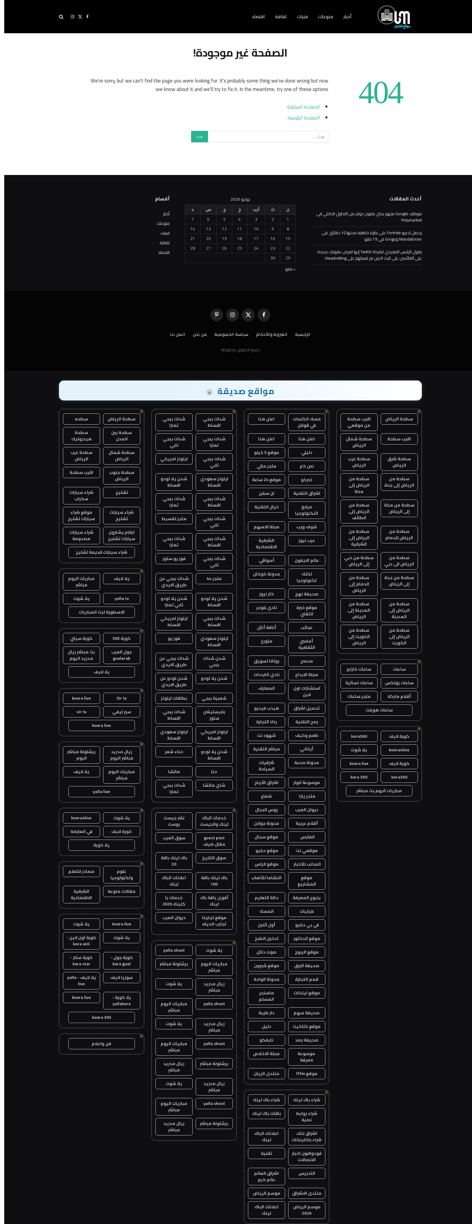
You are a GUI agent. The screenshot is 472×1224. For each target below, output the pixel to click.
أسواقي (262, 560)
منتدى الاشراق (302, 1193)
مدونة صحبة (302, 762)
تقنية (262, 1153)
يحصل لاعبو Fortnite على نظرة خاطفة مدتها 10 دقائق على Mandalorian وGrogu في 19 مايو (367, 236)
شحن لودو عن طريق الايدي (169, 681)
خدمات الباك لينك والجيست (210, 821)
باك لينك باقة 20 (170, 861)
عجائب (302, 627)
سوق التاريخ (210, 858)
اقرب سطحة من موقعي (354, 422)
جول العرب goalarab (117, 655)
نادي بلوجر (262, 607)
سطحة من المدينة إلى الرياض (354, 610)
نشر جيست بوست (169, 821)
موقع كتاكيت (302, 1026)
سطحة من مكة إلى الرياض (395, 508)
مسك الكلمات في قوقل (302, 422)
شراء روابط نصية (302, 1116)
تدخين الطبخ (262, 938)
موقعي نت (302, 850)
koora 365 (97, 1017)
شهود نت (262, 735)
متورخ (262, 641)
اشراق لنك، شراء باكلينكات (302, 1136)
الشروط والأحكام (267, 334)
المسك (262, 911)
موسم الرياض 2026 (302, 1210)
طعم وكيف (302, 735)
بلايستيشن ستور (210, 715)
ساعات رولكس (395, 683)
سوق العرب (169, 838)
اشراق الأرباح (262, 782)
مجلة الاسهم (262, 527)
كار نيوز (262, 594)
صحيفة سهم (302, 1013)
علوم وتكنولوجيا (117, 874)
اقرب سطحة (395, 439)
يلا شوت (355, 750)
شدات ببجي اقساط (210, 422)
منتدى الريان (262, 1073)
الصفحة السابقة (299, 106)
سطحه (77, 419)
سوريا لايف (117, 977)
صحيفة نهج (302, 594)
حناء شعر (170, 752)
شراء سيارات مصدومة (77, 535)
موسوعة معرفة (302, 1057)
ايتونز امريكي (170, 459)
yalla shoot (170, 950)
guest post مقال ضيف (210, 841)
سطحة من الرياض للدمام (395, 534)
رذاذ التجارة (262, 722)
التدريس (302, 1173)
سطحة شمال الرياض (355, 442)
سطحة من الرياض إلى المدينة (395, 610)
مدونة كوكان (262, 574)
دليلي (302, 452)
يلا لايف (117, 578)
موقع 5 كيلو (262, 452)
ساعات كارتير (354, 669)
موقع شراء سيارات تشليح (77, 515)
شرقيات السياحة (262, 766)
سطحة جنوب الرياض (117, 475)
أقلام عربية (302, 823)
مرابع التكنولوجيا (302, 510)
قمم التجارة (302, 979)
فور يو (170, 638)
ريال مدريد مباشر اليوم (117, 755)
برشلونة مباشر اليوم (77, 755)
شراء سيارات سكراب (77, 495)
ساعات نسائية (355, 683)
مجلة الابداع (302, 674)
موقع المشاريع (302, 881)
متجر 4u (209, 578)
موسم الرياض (262, 1193)
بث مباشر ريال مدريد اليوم (77, 655)
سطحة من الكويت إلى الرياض (355, 636)
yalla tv (117, 598)
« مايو (286, 269)
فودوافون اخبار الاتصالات (302, 1156)
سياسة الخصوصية (227, 334)
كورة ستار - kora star (77, 961)
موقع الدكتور (302, 938)
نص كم (302, 466)
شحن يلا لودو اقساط (169, 482)
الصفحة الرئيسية (299, 117)
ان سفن (262, 493)
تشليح (117, 492)
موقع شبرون (262, 966)
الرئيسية (298, 334)
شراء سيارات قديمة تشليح (97, 552)
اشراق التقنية (302, 493)
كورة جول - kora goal (117, 961)
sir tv (77, 712)
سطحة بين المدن (117, 436)
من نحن (196, 334)
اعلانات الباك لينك (262, 1136)
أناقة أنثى (262, 627)
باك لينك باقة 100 (210, 881)
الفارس (302, 837)
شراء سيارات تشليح (117, 515)
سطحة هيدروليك (77, 436)
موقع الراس (262, 864)
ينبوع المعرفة (302, 898)
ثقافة (276, 16)
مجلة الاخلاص (262, 1053)
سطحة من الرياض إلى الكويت (395, 636)
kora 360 (354, 777)
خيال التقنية (262, 507)
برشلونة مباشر (169, 964)
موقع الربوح (302, 952)
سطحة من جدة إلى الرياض (395, 581)
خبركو (302, 480)
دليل (262, 1026)
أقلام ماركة (395, 696)
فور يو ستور (169, 558)
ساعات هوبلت (375, 710)
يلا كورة (97, 845)
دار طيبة (262, 1013)
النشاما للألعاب (262, 878)
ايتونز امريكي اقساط (170, 621)
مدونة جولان (262, 823)
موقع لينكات (302, 993)
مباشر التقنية (262, 749)
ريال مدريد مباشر (209, 987)
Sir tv (117, 698)
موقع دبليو (262, 850)
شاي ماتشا (210, 785)
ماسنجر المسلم (262, 996)
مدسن (302, 661)
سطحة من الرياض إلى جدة (395, 482)
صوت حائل (262, 952)
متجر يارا (302, 796)
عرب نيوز (302, 540)
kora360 (355, 736)
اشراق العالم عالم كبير (262, 1176)
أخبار (343, 16)
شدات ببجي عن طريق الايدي (169, 582)
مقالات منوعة (117, 891)
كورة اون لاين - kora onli (77, 941)
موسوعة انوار (302, 782)
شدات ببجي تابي (169, 442)
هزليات (302, 911)
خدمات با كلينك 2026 (169, 901)
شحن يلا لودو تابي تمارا (169, 601)
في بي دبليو (302, 925)
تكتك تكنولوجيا (302, 577)
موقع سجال (262, 837)
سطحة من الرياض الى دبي (395, 561)
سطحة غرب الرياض (355, 462)
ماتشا (170, 772)
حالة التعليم (262, 898)
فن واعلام (97, 1044)
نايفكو (262, 1040)
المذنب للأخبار (302, 864)
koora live (354, 763)
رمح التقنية (302, 722)
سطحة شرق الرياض (395, 462)
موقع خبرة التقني (302, 611)
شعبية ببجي (209, 698)
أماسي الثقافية (302, 644)
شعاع (262, 796)
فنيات (298, 16)
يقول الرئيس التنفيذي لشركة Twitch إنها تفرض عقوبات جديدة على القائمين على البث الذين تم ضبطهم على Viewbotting (365, 255)
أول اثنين (262, 925)
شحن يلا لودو (210, 678)
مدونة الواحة (262, 979)
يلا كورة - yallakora (117, 1000)
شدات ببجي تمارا (169, 422)
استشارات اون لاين (302, 691)
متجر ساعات (354, 696)
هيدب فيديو (262, 708)
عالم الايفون (302, 560)
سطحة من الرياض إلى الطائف (354, 511)
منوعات (321, 16)
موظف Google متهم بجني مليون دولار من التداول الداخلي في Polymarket (365, 217)
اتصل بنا (173, 334)
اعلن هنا (262, 419)
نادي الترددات (262, 674)
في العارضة (77, 831)
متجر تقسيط (169, 519)
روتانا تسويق (262, 661)
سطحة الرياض (395, 419)
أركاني (302, 749)
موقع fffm (302, 1073)
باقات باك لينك (262, 1113)
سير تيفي (117, 712)
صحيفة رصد (302, 1040)
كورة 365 (117, 638)
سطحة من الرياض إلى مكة (354, 485)
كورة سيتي (77, 638)
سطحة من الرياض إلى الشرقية (354, 537)
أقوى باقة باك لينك (210, 901)
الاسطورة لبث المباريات (97, 612)
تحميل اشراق (302, 708)
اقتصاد (254, 16)
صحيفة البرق (302, 966)
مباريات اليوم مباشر (210, 967)
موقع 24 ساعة (262, 480)
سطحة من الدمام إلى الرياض (354, 584)
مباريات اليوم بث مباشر (375, 791)
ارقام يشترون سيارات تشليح (117, 535)
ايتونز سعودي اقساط (210, 482)
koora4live (395, 750)
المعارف (262, 688)
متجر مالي (262, 466)
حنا (210, 772)
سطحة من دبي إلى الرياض (354, 561)
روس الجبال (262, 810)
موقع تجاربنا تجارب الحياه (210, 921)
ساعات (395, 669)
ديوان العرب (302, 810)
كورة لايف (395, 736)
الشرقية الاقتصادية (262, 543)
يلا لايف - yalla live (77, 980)
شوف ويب (302, 527)
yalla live (97, 791)
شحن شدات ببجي (210, 661)
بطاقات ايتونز (170, 698)
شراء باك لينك (302, 1100)
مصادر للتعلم (77, 871)
